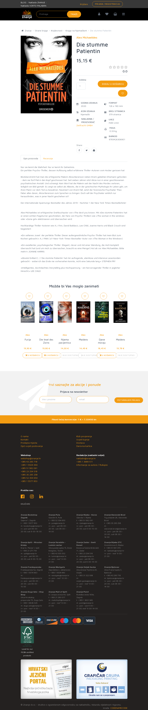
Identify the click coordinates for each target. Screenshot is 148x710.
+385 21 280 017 (57, 597)
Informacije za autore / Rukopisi (92, 465)
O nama (24, 436)
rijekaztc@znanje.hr (115, 551)
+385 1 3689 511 (84, 461)
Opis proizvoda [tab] (30, 158)
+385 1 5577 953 (29, 481)
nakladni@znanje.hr (86, 458)
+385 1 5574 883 (30, 572)
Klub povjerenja (84, 436)
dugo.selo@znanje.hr (33, 606)
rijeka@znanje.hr (86, 523)
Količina (82, 80)
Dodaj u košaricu (112, 84)
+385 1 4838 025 (30, 603)
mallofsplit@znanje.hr (60, 600)
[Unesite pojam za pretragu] (58, 14)
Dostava (80, 442)
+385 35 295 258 (29, 474)
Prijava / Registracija (107, 4)
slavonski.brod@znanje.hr (115, 529)
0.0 (118, 69)
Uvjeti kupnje (82, 439)
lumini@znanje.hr (58, 556)
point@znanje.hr (86, 603)
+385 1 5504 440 (29, 465)
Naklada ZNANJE (37, 2)
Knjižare (83, 4)
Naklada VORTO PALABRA (33, 5)
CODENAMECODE (118, 708)
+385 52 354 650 (29, 478)
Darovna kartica (84, 446)
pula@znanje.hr (58, 523)
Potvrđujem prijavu (128, 400)
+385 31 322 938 (85, 575)
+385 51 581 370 (113, 548)
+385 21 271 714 (30, 551)
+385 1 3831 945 (85, 600)
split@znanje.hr (30, 553)
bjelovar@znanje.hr (115, 578)
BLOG (23, 2)
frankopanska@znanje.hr (31, 578)
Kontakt (24, 439)
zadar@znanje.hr (86, 556)
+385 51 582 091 (29, 468)
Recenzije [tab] (48, 158)
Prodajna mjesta (29, 442)
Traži (74, 14)
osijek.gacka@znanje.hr (86, 581)
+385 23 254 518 (29, 471)
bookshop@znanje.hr (33, 526)
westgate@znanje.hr (60, 575)
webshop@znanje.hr (31, 458)
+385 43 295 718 (29, 461)
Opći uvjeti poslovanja (32, 446)
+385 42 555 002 (57, 553)
